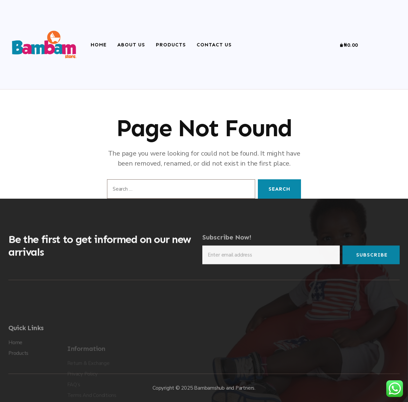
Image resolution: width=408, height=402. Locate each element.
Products (171, 45)
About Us (131, 45)
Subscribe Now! (226, 242)
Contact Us (214, 45)
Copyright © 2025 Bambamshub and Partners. (204, 388)
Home (99, 45)
